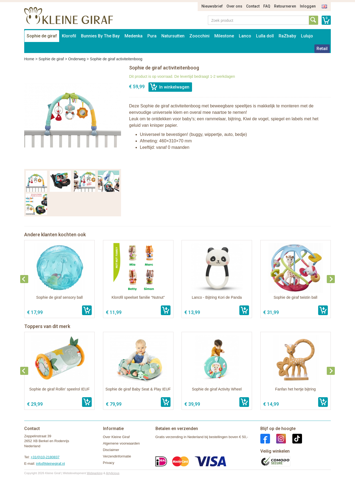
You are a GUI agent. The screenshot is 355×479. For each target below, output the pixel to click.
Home (29, 59)
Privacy (109, 463)
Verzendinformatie (117, 456)
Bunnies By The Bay (100, 35)
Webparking (95, 473)
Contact (253, 6)
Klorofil (69, 35)
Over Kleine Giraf (116, 437)
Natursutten (172, 35)
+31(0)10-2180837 (45, 457)
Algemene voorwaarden (121, 443)
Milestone (224, 35)
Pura (152, 35)
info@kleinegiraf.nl (50, 464)
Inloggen (308, 6)
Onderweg (77, 59)
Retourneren (285, 6)
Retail (322, 48)
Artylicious (112, 473)
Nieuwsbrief (212, 6)
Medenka (134, 35)
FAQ (266, 6)
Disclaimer (111, 450)
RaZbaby (287, 35)
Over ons (234, 6)
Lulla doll (265, 35)
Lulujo (307, 35)
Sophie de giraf (42, 35)
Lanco (245, 35)
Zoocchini (199, 35)
